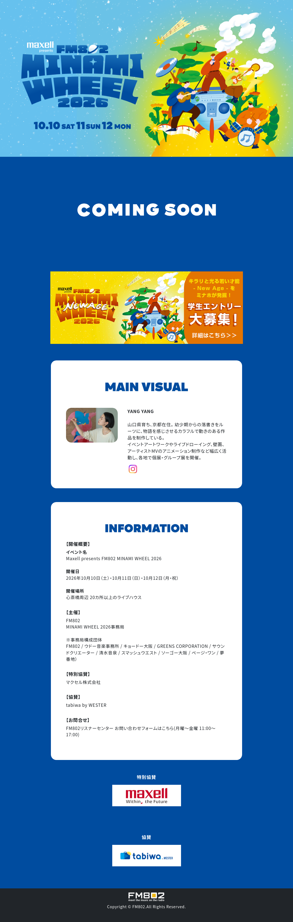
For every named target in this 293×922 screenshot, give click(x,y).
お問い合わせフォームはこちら (144, 728)
